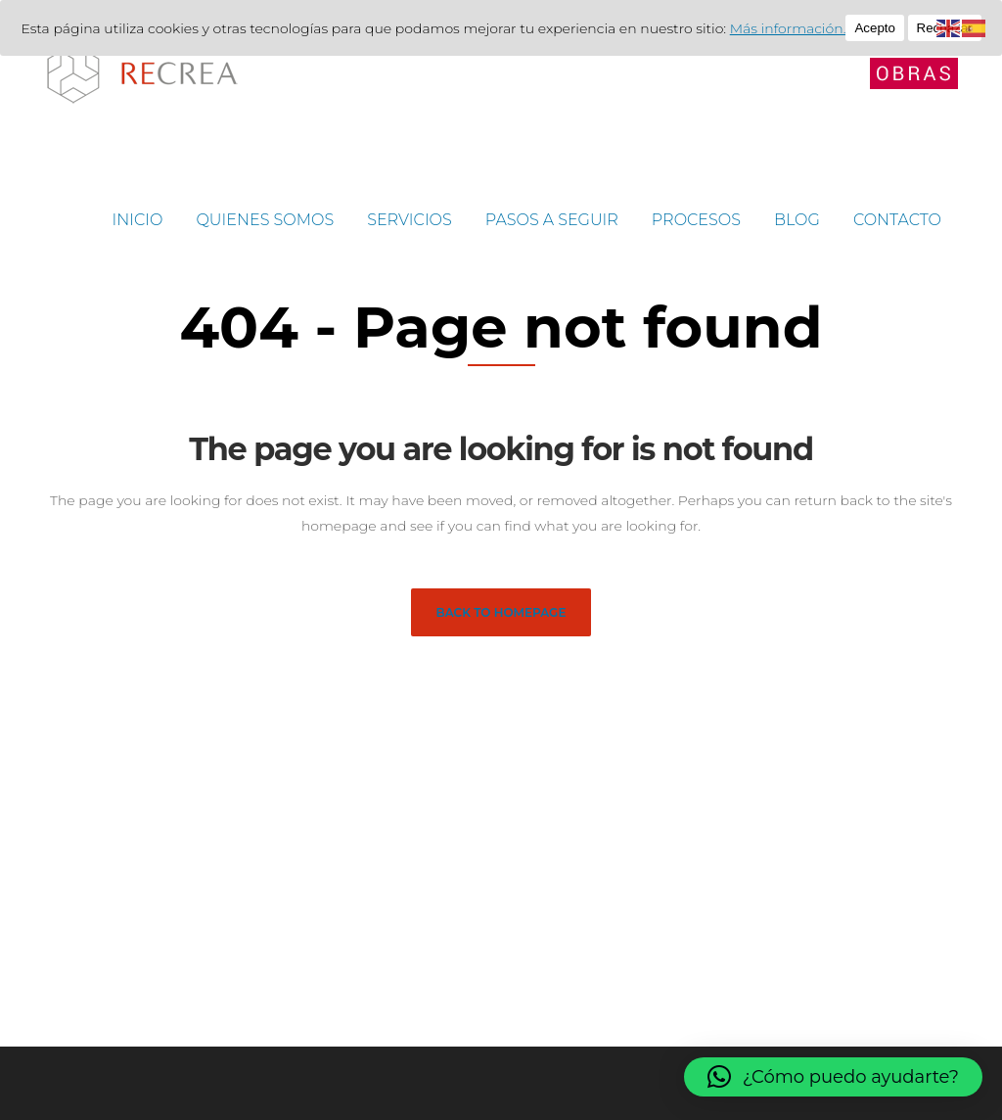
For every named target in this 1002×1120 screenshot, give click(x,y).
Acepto (874, 28)
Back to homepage (501, 612)
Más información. (788, 28)
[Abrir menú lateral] (914, 72)
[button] (833, 1077)
